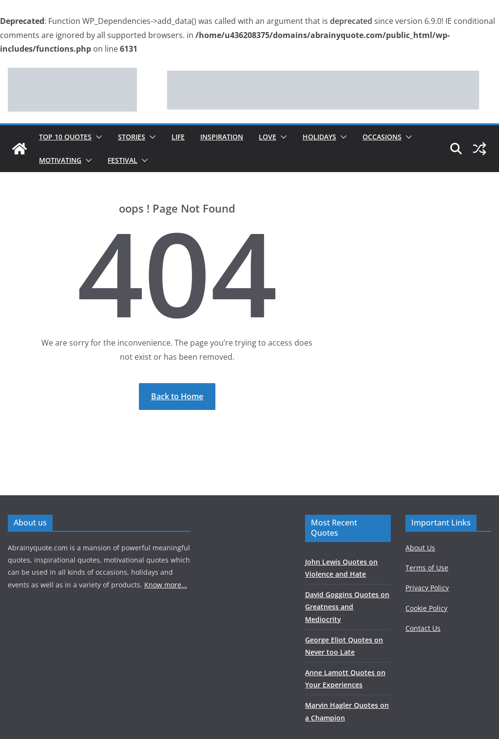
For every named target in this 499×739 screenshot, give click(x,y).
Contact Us (423, 628)
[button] (97, 137)
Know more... (165, 584)
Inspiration (221, 136)
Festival (122, 160)
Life (178, 136)
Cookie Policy (426, 608)
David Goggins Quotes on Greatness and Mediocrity (347, 606)
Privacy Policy (427, 587)
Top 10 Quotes (65, 136)
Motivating (60, 160)
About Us (420, 547)
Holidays (319, 136)
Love (267, 136)
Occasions (382, 136)
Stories (131, 136)
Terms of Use (426, 567)
